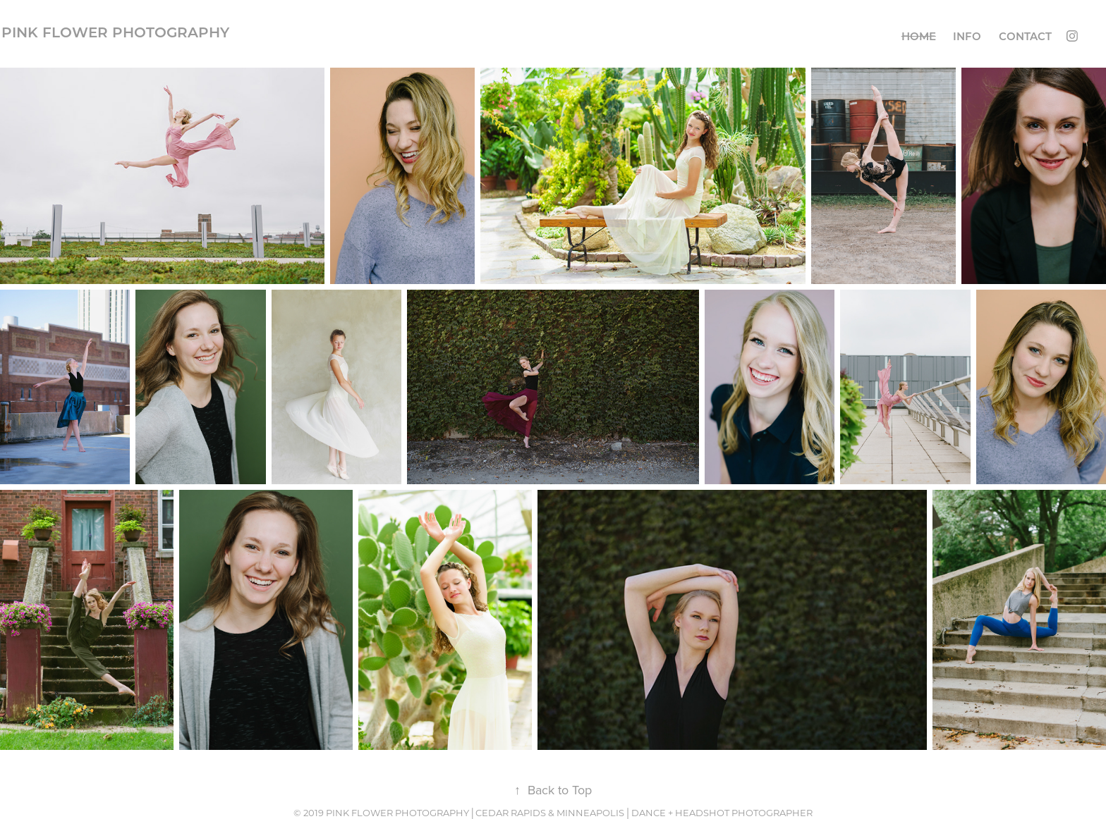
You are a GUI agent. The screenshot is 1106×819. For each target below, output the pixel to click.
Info (967, 36)
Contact (1025, 36)
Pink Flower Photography (115, 32)
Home (918, 36)
